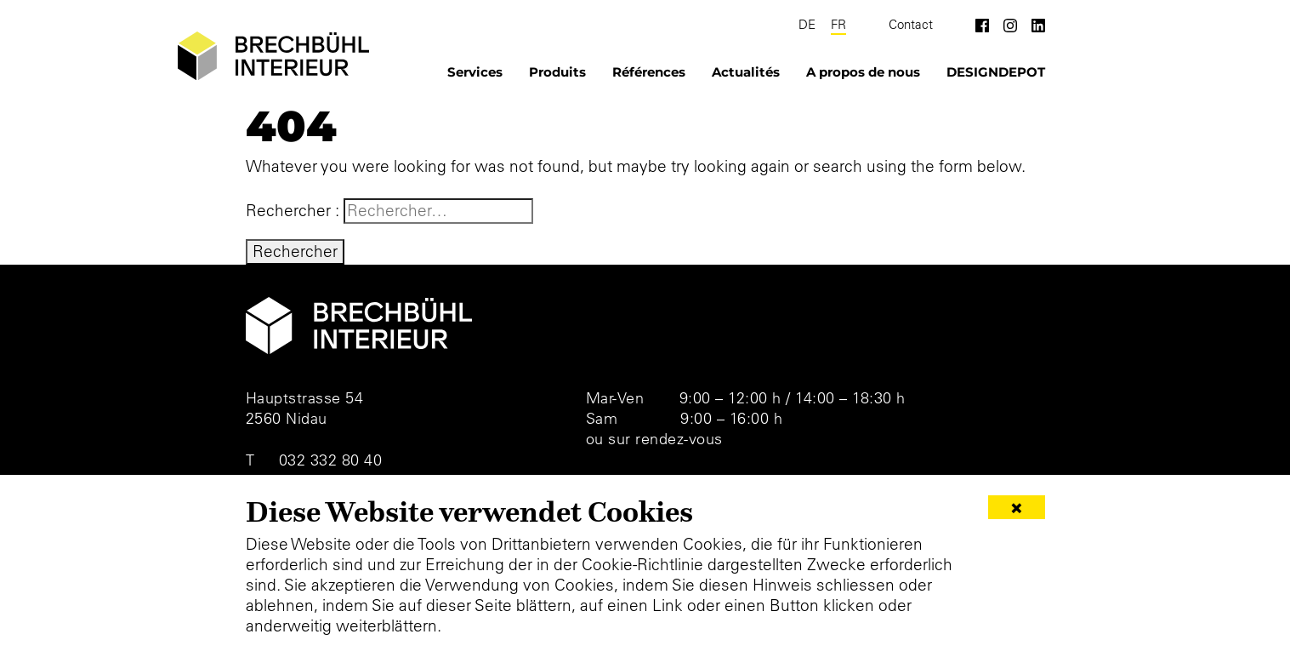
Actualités (746, 72)
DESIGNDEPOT (995, 72)
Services (475, 72)
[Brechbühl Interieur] (273, 55)
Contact (911, 24)
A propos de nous (863, 72)
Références (648, 72)
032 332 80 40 (331, 460)
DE (806, 24)
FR (838, 24)
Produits (557, 72)
